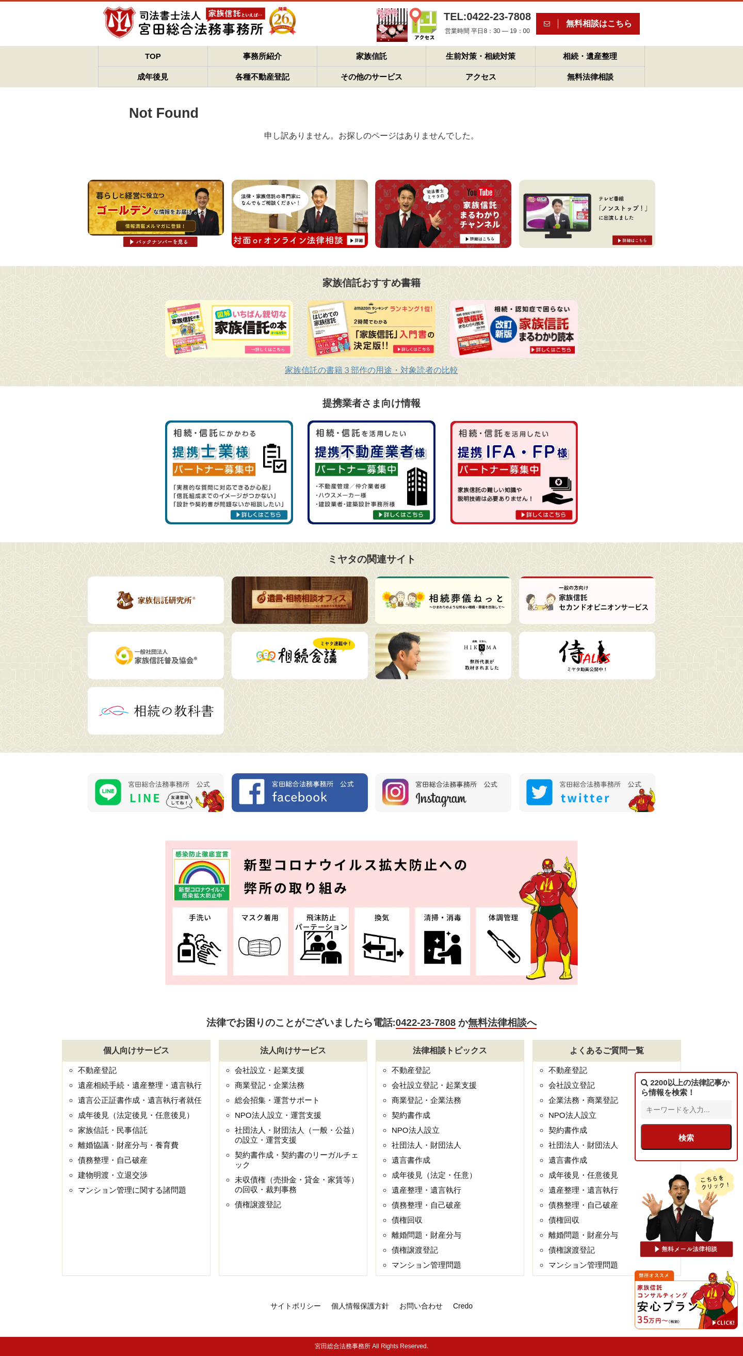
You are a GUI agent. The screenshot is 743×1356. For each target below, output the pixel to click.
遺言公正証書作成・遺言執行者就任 (140, 1100)
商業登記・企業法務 (269, 1085)
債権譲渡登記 (258, 1204)
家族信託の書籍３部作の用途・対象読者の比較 (371, 370)
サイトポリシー (295, 1306)
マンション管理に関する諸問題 (132, 1190)
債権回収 (407, 1219)
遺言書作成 (411, 1160)
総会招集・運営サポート (277, 1100)
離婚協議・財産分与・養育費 (128, 1145)
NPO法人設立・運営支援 (278, 1115)
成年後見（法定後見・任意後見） (136, 1115)
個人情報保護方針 (360, 1306)
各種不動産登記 (262, 76)
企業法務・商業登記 (583, 1100)
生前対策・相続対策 (480, 56)
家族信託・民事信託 (113, 1130)
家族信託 (371, 56)
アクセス (480, 76)
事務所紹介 (262, 56)
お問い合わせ (421, 1306)
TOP (153, 56)
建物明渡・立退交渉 (113, 1175)
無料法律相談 (590, 76)
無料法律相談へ (502, 1022)
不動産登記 (97, 1070)
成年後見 (152, 76)
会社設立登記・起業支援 (434, 1085)
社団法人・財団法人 (426, 1145)
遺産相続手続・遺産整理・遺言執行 (140, 1085)
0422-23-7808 (426, 1022)
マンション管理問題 (426, 1264)
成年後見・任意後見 (583, 1175)
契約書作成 (411, 1115)
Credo (463, 1306)
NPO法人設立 (416, 1130)
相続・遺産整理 (590, 56)
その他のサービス (371, 76)
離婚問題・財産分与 (426, 1234)
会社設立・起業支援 (269, 1070)
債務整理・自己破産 (113, 1160)
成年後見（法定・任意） (434, 1175)
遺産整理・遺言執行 (426, 1190)
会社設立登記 (571, 1085)
